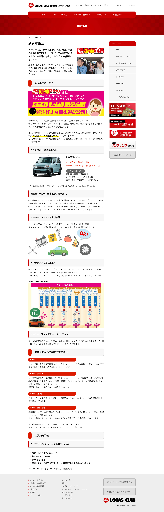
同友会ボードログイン (122, 155)
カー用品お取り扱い (123, 97)
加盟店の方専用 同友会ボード (119, 492)
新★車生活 (120, 77)
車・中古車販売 (67, 498)
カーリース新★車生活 (83, 15)
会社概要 (32, 492)
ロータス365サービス (123, 63)
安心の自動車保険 (67, 492)
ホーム (44, 15)
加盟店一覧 (117, 15)
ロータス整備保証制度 (36, 486)
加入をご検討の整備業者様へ (119, 482)
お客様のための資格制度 (37, 483)
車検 (117, 49)
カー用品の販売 (67, 495)
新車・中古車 (120, 70)
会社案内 (118, 5)
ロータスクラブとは (60, 15)
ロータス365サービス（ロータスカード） (75, 489)
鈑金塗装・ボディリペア (124, 56)
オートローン (120, 83)
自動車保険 (120, 90)
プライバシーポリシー (129, 5)
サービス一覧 (102, 15)
